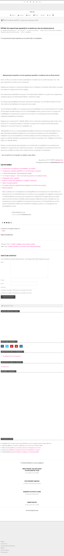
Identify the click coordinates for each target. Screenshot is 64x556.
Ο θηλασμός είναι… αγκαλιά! (10, 178)
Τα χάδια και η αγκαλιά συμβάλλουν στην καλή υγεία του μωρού (21, 171)
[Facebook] (2, 223)
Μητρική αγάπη (15, 32)
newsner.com (59, 160)
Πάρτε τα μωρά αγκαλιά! (10, 183)
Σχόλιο (2, 262)
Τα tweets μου (5, 366)
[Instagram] (11, 223)
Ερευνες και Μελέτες (6, 32)
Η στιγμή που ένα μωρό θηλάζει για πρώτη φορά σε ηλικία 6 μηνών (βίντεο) (30, 443)
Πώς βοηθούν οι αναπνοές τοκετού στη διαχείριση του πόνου (24, 447)
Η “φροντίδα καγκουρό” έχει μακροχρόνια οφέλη (17, 173)
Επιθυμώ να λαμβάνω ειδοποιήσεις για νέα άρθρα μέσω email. (17, 293)
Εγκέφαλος (58, 30)
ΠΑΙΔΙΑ (36, 30)
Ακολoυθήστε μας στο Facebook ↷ (12, 352)
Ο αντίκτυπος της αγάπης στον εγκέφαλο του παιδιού (19, 168)
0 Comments (28, 32)
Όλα (33, 30)
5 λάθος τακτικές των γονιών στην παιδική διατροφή (24, 246)
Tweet (3, 231)
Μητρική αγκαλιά (7, 188)
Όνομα (3, 280)
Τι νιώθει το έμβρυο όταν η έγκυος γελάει (22, 244)
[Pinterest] (9, 223)
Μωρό (30, 30)
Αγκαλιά (53, 30)
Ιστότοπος (3, 287)
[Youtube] (6, 223)
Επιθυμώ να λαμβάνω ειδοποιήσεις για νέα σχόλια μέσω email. (17, 290)
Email (2, 283)
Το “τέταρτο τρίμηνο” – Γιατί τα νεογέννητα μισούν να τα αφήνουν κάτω (24, 176)
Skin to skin (47, 30)
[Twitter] (4, 223)
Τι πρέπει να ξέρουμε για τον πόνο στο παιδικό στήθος (28, 445)
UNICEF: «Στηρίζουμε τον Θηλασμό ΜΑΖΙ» (28, 452)
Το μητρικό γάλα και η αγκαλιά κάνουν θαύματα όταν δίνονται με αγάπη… (24, 185)
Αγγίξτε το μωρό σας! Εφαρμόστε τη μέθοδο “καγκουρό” (19, 180)
